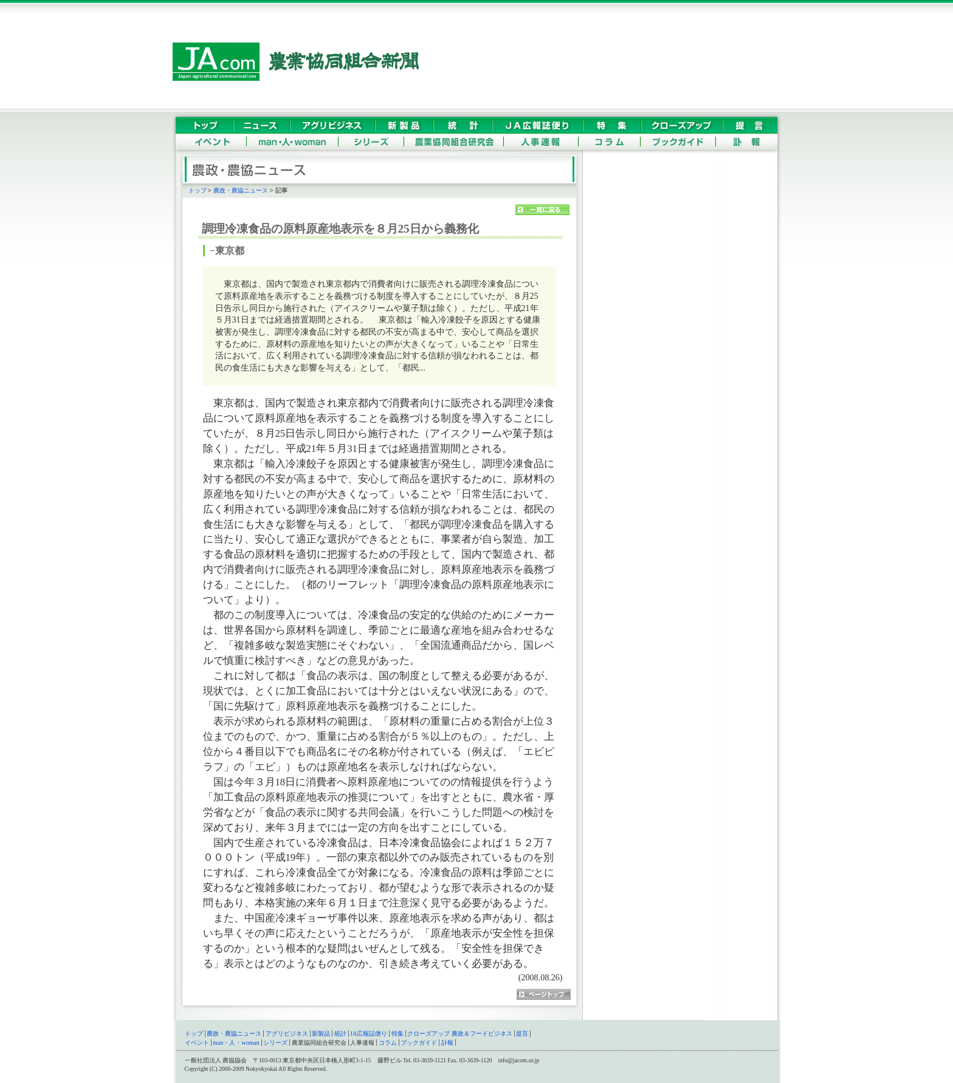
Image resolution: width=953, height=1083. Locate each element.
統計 (340, 1033)
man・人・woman (236, 1042)
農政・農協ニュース (240, 190)
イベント (197, 1042)
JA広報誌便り (368, 1033)
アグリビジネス (287, 1033)
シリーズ (275, 1042)
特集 (397, 1033)
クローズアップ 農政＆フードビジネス (459, 1033)
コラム (388, 1042)
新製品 (321, 1033)
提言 (522, 1033)
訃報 (447, 1042)
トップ (197, 190)
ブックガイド (419, 1042)
